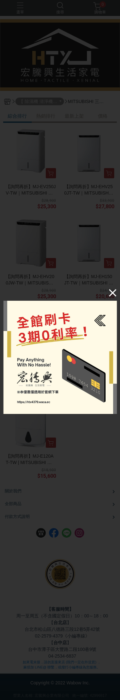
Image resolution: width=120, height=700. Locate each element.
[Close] (111, 293)
